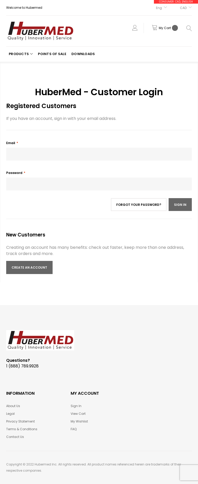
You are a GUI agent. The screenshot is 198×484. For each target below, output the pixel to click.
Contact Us (15, 437)
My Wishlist (79, 421)
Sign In (76, 406)
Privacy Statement (20, 421)
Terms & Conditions (21, 429)
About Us (13, 406)
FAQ (74, 429)
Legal (10, 413)
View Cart (78, 413)
